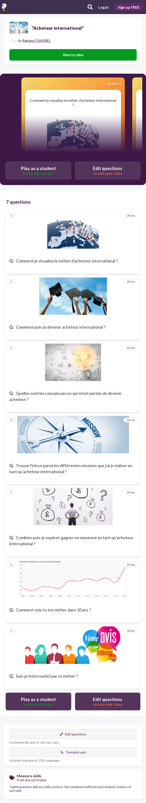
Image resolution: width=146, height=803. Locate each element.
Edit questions (73, 734)
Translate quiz (73, 752)
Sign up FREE (128, 7)
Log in (103, 7)
